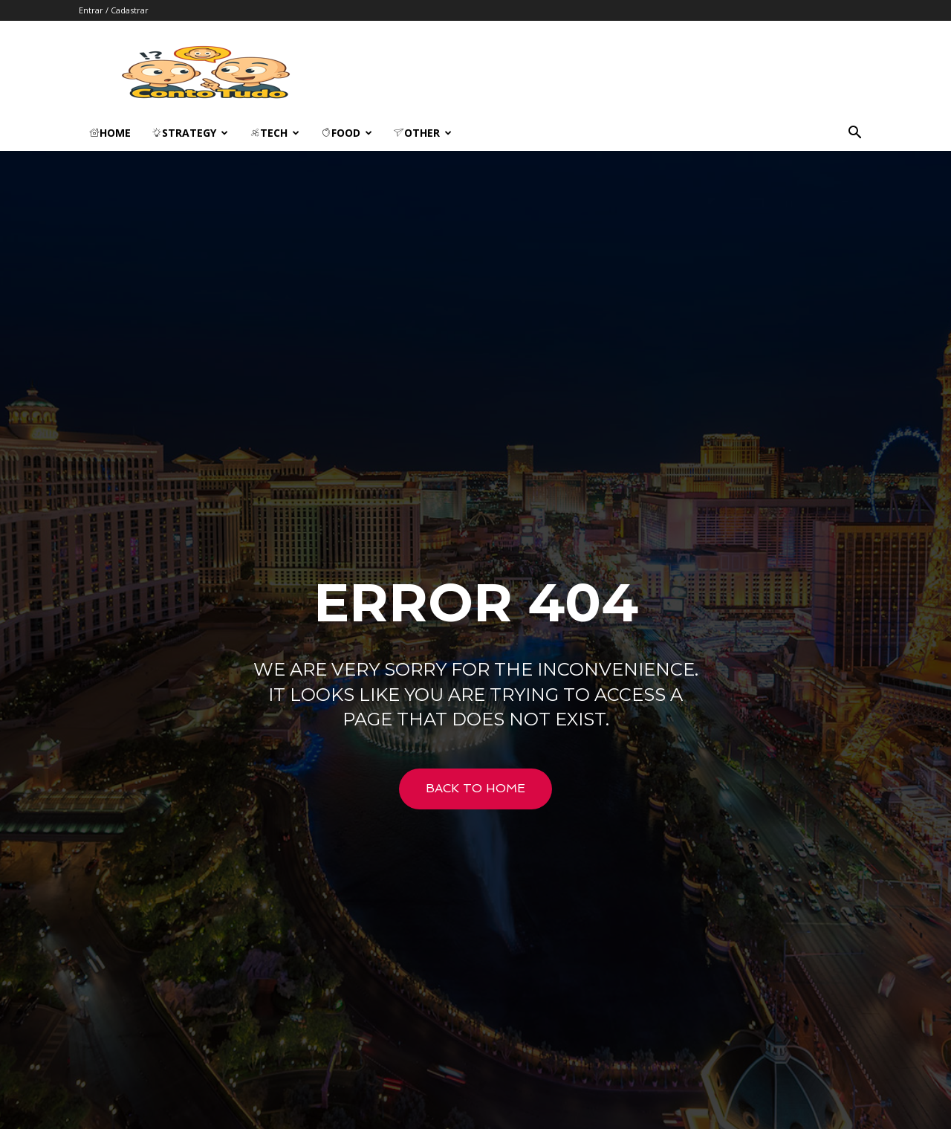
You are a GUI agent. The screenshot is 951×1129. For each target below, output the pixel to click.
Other (423, 133)
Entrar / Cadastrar (114, 10)
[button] (854, 134)
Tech (274, 133)
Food (346, 133)
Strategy (190, 133)
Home (110, 133)
